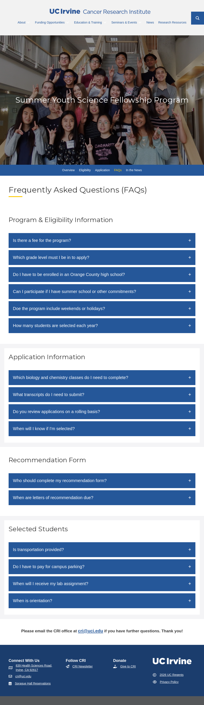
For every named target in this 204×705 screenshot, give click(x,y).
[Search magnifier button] (197, 18)
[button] (102, 240)
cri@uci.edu (90, 630)
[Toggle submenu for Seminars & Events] (139, 22)
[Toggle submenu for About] (28, 22)
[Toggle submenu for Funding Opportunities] (67, 22)
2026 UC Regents (172, 675)
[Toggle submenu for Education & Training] (104, 22)
